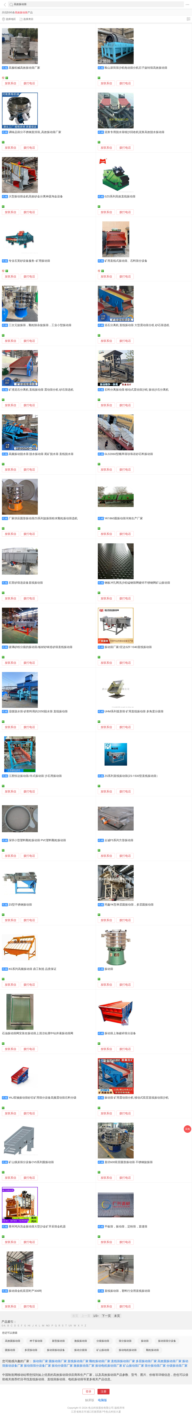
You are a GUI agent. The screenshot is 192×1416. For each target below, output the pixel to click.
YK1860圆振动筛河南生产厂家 (124, 518)
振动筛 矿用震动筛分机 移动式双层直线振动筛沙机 (137, 1097)
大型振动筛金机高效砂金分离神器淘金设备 (36, 196)
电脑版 (102, 1400)
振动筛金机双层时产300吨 (25, 1291)
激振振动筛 (80, 1340)
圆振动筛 (10, 1350)
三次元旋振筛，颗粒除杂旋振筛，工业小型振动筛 (40, 325)
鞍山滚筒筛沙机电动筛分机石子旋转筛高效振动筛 (136, 67)
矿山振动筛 (102, 1350)
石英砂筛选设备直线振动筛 (26, 582)
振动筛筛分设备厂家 (37, 1365)
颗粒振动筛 (152, 1350)
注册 (103, 1391)
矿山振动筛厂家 (133, 1365)
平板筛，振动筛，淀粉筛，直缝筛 (126, 1226)
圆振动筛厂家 (58, 1361)
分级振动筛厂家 (177, 1365)
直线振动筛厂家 (78, 1361)
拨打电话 (29, 83)
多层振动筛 (31, 1350)
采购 (187, 1129)
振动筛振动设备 (56, 1350)
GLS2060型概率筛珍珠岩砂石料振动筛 (129, 454)
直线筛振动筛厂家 (123, 1361)
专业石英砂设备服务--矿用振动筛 (29, 260)
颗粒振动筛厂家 (99, 1361)
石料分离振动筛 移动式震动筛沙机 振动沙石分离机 (137, 389)
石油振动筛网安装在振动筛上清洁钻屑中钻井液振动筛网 (37, 1033)
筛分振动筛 (125, 1340)
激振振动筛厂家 (84, 1365)
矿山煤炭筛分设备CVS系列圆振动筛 (31, 1162)
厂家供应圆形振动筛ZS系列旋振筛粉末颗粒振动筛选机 (43, 518)
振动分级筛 (80, 1350)
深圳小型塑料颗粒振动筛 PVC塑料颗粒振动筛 (37, 840)
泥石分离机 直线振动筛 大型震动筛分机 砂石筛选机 (137, 325)
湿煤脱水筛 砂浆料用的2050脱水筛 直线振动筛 (38, 711)
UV (70, 1325)
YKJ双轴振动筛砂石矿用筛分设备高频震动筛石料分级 (42, 1097)
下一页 (106, 1316)
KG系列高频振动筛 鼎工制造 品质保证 (32, 969)
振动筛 (109, 969)
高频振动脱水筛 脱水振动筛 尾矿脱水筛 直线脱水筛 (41, 454)
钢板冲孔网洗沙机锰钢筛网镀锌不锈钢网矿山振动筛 (137, 582)
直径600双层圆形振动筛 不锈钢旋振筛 (129, 1162)
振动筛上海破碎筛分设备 (120, 1033)
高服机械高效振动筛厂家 (24, 67)
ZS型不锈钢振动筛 (20, 904)
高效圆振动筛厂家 (170, 1361)
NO (48, 1325)
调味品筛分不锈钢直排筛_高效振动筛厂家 (35, 132)
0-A (4, 1325)
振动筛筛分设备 (167, 1340)
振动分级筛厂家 (62, 1365)
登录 (88, 1391)
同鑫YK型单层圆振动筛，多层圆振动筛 (129, 904)
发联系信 (10, 83)
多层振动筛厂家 (146, 1361)
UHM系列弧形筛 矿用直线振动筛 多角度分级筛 (134, 711)
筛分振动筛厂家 (155, 1365)
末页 (117, 1316)
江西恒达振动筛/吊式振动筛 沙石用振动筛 (35, 776)
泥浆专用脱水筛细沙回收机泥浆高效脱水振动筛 (134, 132)
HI (29, 1325)
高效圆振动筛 (12, 1340)
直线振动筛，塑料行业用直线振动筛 (127, 1291)
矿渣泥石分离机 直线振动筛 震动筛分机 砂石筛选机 (41, 389)
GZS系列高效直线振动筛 (120, 196)
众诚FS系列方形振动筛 (119, 840)
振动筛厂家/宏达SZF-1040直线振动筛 (128, 647)
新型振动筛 (58, 1340)
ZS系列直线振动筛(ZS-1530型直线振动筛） (132, 776)
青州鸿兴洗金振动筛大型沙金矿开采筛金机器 (37, 1226)
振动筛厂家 (40, 1361)
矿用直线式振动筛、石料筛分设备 (126, 260)
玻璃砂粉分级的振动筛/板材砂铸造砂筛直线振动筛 (41, 647)
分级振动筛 (102, 1340)
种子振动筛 (36, 1340)
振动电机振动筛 (128, 1350)
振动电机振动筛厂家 (108, 1365)
